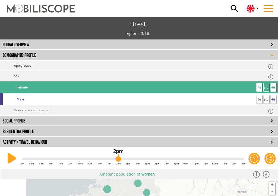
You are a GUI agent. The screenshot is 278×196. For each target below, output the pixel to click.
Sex (144, 77)
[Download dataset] (267, 174)
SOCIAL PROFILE (14, 121)
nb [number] (266, 87)
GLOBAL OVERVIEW (16, 45)
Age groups (144, 66)
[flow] (273, 87)
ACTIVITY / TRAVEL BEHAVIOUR (25, 142)
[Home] (37, 6)
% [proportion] (259, 87)
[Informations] (257, 174)
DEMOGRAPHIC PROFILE (19, 55)
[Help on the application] (254, 158)
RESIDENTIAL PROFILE (18, 131)
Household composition (144, 111)
